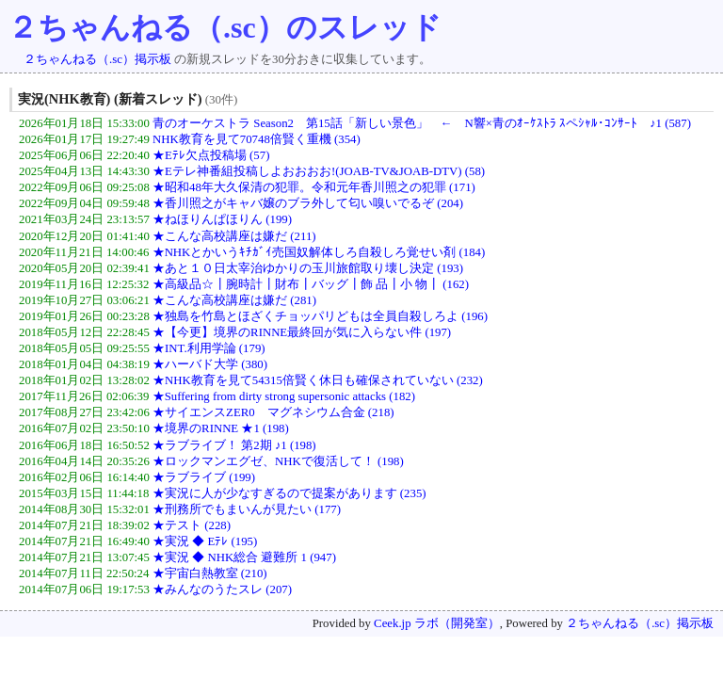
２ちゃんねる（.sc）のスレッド (225, 27)
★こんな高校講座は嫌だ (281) (234, 300)
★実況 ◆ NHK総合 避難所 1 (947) (244, 557)
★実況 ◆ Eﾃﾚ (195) (205, 541)
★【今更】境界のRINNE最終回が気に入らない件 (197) (302, 332)
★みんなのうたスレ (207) (222, 589)
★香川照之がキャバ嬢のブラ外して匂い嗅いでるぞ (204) (308, 203)
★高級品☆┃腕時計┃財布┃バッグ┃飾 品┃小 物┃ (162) (311, 284)
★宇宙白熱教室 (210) (210, 573)
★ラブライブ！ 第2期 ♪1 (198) (234, 445)
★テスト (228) (192, 525)
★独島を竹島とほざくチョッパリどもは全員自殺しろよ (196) (320, 316)
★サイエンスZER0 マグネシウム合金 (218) (273, 412)
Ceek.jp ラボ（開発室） (437, 623)
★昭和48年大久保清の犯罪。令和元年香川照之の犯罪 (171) (314, 187)
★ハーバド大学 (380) (210, 364)
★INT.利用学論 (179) (209, 348)
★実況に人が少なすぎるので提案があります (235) (289, 493)
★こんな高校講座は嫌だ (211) (234, 236)
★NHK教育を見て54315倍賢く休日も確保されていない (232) (318, 380)
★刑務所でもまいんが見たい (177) (247, 509)
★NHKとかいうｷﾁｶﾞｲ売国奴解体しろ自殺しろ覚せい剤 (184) (319, 252)
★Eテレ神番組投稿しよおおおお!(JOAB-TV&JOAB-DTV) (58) (319, 171)
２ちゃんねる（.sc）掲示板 (97, 59)
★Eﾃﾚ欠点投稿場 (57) (211, 155)
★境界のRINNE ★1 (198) (221, 428)
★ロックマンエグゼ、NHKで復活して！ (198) (278, 461)
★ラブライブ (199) (204, 477)
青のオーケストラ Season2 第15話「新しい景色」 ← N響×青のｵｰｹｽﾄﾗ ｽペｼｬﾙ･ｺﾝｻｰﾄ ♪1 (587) (422, 123)
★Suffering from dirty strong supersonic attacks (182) (284, 396)
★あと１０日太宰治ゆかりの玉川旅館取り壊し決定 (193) (308, 268)
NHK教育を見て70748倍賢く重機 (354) (257, 139)
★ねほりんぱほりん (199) (222, 219)
